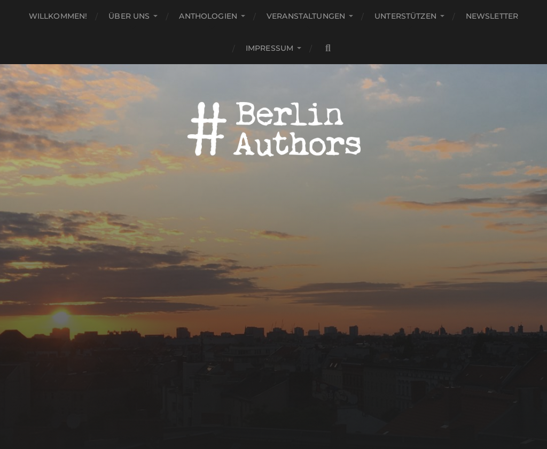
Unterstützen (405, 16)
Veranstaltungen (306, 16)
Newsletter (492, 16)
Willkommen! (58, 16)
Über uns (129, 16)
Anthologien (208, 16)
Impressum (269, 48)
